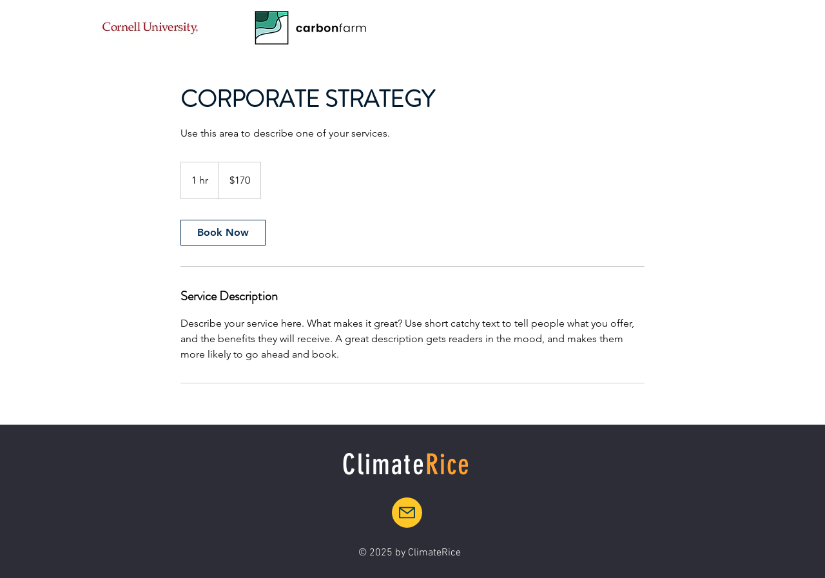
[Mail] (407, 512)
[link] (223, 233)
